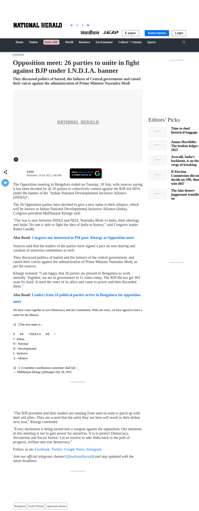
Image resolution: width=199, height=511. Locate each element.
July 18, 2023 (63, 372)
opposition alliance (57, 506)
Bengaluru (20, 506)
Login (179, 33)
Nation (19, 54)
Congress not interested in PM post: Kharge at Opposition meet (84, 238)
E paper (130, 33)
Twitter (56, 449)
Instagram (94, 449)
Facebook (42, 449)
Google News (74, 449)
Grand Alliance (36, 506)
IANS (30, 171)
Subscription (157, 33)
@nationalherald (80, 456)
